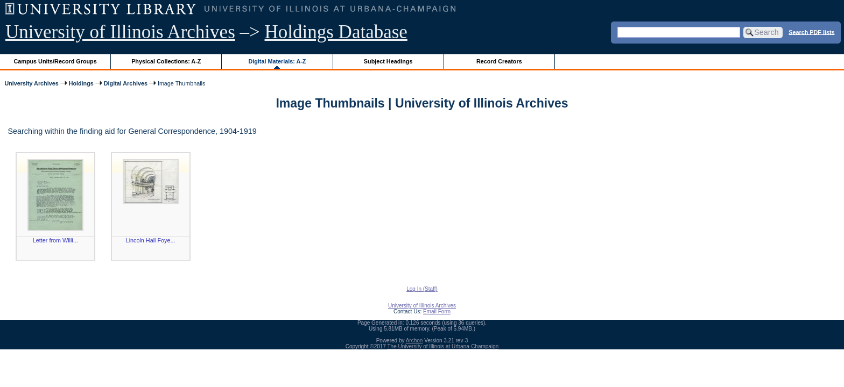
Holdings (81, 83)
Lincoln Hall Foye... (150, 240)
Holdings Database (336, 32)
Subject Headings (388, 61)
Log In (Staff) (422, 289)
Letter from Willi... (55, 240)
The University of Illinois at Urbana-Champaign (443, 346)
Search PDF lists (811, 31)
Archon (414, 340)
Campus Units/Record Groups (55, 61)
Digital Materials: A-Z (277, 61)
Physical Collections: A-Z (166, 61)
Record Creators (499, 61)
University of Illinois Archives (120, 32)
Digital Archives (125, 83)
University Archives (31, 83)
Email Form (437, 311)
